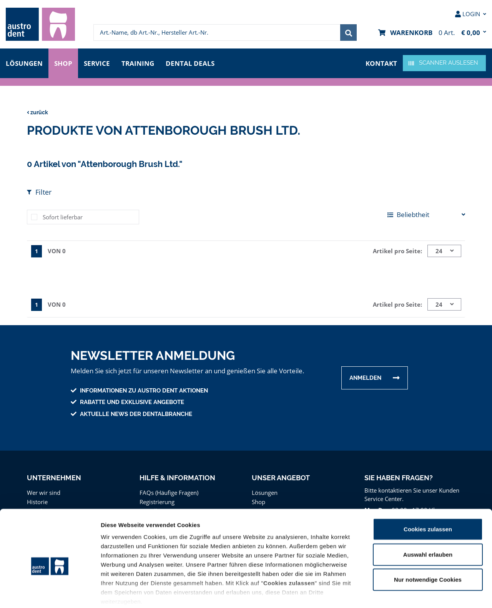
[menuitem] (40, 24)
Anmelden (365, 377)
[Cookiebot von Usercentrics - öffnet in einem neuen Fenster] (49, 593)
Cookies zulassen (428, 490)
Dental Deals (193, 62)
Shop (63, 62)
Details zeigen (408, 593)
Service (99, 62)
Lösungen (24, 62)
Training (140, 62)
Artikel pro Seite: (399, 250)
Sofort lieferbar (61, 217)
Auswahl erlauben (427, 515)
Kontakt (382, 62)
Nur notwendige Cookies (428, 541)
